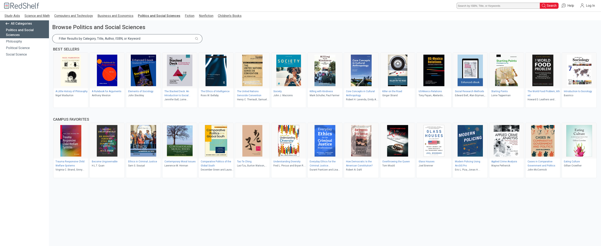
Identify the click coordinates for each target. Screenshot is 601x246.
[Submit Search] (197, 39)
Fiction (189, 16)
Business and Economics (115, 16)
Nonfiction (206, 16)
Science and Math (37, 16)
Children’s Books (230, 16)
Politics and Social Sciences (159, 16)
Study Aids (12, 16)
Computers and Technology (73, 16)
